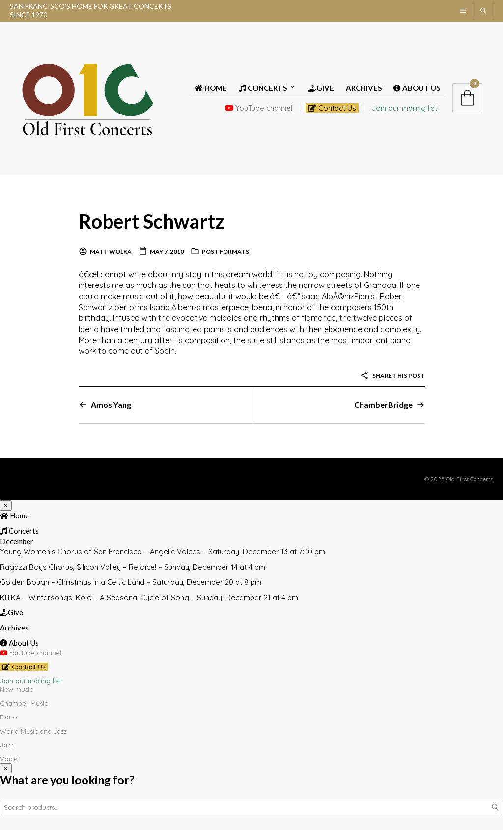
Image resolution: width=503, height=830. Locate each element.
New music (16, 689)
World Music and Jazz (33, 731)
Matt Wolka (111, 251)
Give (321, 88)
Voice (9, 759)
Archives (364, 88)
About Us (416, 88)
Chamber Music (24, 703)
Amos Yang (111, 404)
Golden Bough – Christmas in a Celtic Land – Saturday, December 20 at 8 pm (130, 582)
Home (211, 88)
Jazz (6, 745)
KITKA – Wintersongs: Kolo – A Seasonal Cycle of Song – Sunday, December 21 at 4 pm (149, 597)
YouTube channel (258, 108)
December (16, 541)
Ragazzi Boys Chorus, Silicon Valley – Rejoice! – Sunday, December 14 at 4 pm (132, 567)
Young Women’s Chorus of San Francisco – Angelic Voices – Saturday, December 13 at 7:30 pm (162, 551)
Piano (8, 717)
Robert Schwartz (151, 220)
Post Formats (225, 251)
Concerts (263, 88)
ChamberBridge (383, 404)
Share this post (392, 375)
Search (495, 807)
